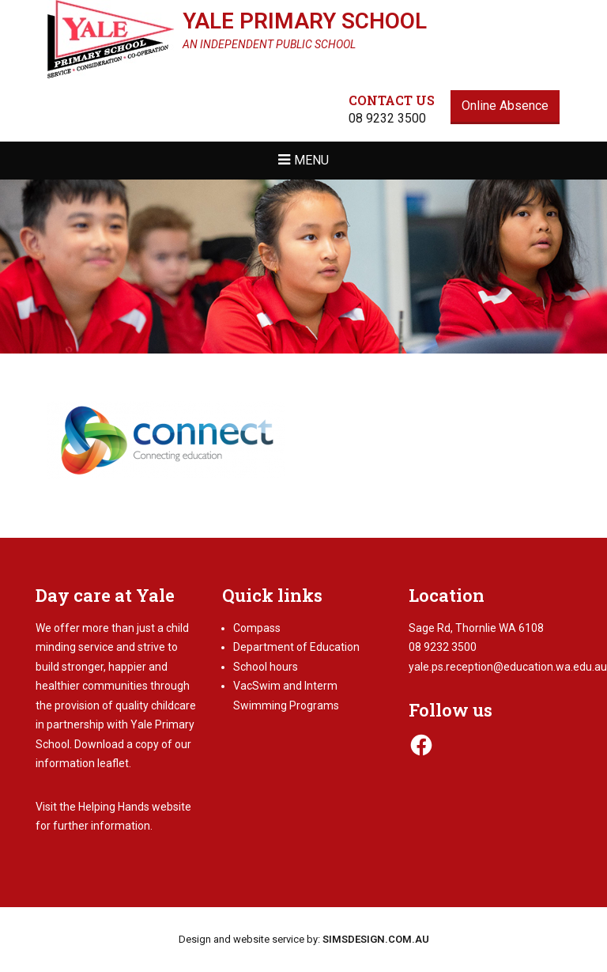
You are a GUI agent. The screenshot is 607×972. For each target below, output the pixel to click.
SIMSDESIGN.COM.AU (375, 939)
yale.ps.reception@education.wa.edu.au (508, 666)
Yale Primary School (305, 21)
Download (99, 744)
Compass (257, 628)
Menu (311, 160)
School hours (265, 666)
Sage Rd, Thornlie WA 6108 (476, 628)
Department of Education (296, 647)
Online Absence (505, 105)
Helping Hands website (134, 806)
